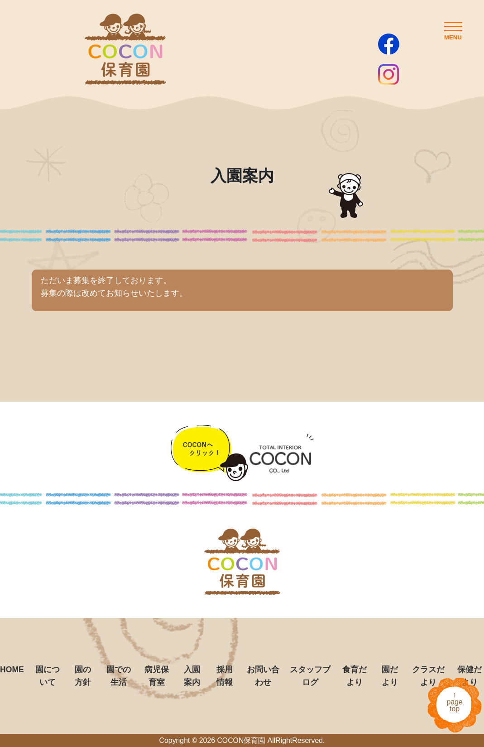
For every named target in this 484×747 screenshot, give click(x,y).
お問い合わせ (263, 676)
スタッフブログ (310, 676)
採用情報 (224, 676)
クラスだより (428, 676)
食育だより (354, 676)
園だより (390, 676)
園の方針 (83, 676)
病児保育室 (156, 676)
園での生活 (118, 676)
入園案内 (192, 676)
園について (47, 676)
